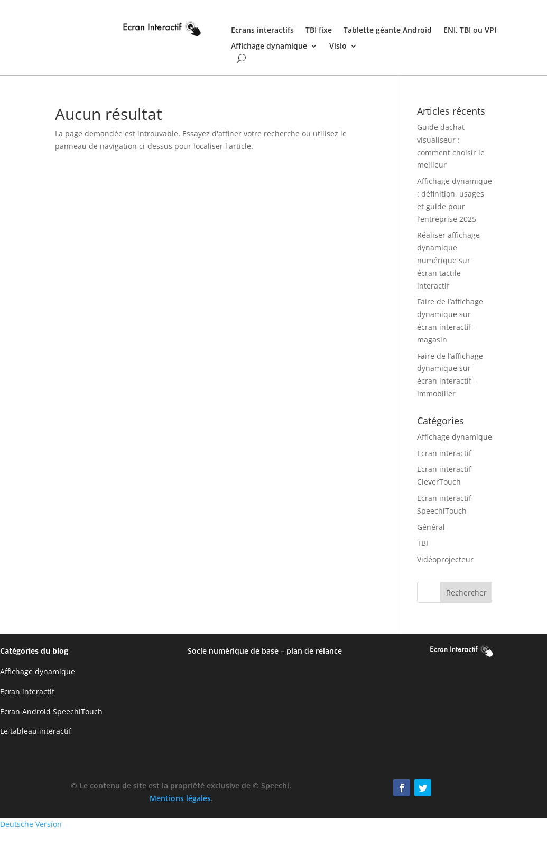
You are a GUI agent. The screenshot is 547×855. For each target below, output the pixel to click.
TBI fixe (318, 30)
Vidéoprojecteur (445, 559)
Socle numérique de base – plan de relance (265, 651)
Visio (338, 46)
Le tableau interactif (35, 731)
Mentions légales (180, 798)
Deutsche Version (31, 824)
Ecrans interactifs (262, 30)
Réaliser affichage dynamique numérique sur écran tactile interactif (448, 260)
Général (431, 527)
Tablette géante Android (388, 30)
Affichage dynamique (269, 46)
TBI (422, 543)
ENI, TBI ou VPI (469, 30)
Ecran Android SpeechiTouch (51, 712)
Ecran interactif (444, 453)
